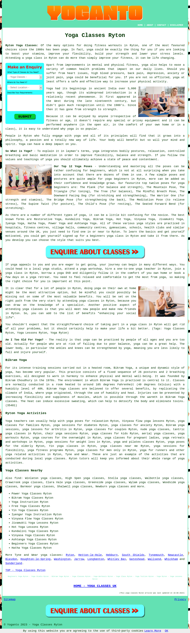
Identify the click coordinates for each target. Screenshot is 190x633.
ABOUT (150, 25)
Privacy (180, 599)
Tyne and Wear (76, 454)
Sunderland (13, 563)
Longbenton (95, 559)
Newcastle (175, 555)
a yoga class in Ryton (144, 324)
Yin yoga (56, 446)
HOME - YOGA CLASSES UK (95, 586)
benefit (132, 140)
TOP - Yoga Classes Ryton (25, 570)
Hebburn (112, 555)
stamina (38, 53)
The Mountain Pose (161, 187)
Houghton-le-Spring (36, 559)
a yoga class (32, 57)
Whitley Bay (117, 559)
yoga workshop (91, 268)
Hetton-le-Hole (90, 555)
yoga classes (51, 555)
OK (166, 630)
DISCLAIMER (176, 25)
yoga (64, 49)
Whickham (171, 559)
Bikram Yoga (102, 219)
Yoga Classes (32, 493)
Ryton (70, 555)
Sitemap (10, 599)
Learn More (152, 630)
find (17, 478)
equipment (152, 120)
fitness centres (36, 227)
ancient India (105, 88)
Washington (62, 559)
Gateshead (136, 559)
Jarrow (79, 559)
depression (155, 73)
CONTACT (161, 25)
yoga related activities (25, 454)
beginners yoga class (107, 235)
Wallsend (154, 559)
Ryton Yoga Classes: (21, 45)
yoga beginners (117, 178)
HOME (140, 25)
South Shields (133, 555)
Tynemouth (156, 555)
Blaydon (11, 559)
